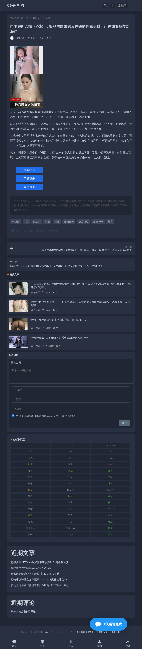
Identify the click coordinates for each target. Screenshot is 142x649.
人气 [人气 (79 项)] (30, 458)
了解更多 (29, 178)
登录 (122, 5)
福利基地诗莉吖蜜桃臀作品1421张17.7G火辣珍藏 (39, 585)
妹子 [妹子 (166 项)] (30, 470)
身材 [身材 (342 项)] (70, 521)
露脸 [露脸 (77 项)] (110, 528)
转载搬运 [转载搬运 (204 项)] (30, 528)
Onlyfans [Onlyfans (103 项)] (110, 445)
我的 (99, 643)
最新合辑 (69, 221)
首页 (26, 17)
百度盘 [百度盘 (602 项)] (110, 489)
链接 (53, 230)
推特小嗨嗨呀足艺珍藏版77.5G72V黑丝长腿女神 (39, 579)
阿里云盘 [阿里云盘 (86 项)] (70, 528)
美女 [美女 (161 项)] (30, 509)
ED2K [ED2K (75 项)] (70, 445)
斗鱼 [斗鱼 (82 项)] (110, 483)
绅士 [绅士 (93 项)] (70, 502)
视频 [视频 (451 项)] (110, 515)
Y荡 (26, 221)
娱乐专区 (37, 17)
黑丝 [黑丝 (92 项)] (110, 534)
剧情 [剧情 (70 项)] (30, 464)
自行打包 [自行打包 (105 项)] (110, 509)
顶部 (128, 643)
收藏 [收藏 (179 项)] (70, 483)
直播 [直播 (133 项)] (30, 496)
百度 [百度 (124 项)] (30, 489)
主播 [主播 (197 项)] (110, 451)
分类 (42, 643)
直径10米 (98, 221)
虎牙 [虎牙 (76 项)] (30, 515)
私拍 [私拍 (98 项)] (70, 496)
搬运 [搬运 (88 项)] (30, 483)
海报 (41, 230)
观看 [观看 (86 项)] (70, 515)
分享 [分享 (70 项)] (110, 458)
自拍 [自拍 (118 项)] (70, 509)
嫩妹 (57, 221)
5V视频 (15, 221)
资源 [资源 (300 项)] (30, 521)
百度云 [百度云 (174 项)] (70, 489)
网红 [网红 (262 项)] (110, 502)
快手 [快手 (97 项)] (30, 477)
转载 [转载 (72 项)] (110, 521)
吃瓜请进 (29, 187)
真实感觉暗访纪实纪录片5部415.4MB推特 (35, 573)
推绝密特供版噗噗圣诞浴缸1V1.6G (31, 567)
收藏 (28, 230)
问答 (71, 643)
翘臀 (110, 221)
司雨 (47, 221)
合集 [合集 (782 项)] (70, 464)
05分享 (44, 632)
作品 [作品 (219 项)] (70, 458)
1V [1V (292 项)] (30, 445)
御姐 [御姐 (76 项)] (70, 470)
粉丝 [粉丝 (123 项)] (110, 496)
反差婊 (36, 221)
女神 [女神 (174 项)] (110, 464)
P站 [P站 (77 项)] (30, 451)
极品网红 (83, 221)
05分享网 (15, 5)
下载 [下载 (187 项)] (70, 451)
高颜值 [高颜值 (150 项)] (70, 534)
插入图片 (16, 362)
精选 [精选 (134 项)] (30, 502)
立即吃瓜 (29, 170)
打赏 (16, 230)
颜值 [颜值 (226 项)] (30, 534)
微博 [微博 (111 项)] (110, 470)
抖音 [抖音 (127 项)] (70, 477)
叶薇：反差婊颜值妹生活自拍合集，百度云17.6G (59, 319)
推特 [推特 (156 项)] (110, 477)
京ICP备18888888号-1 (82, 632)
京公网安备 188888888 (108, 632)
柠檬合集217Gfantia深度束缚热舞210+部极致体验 (59, 337)
